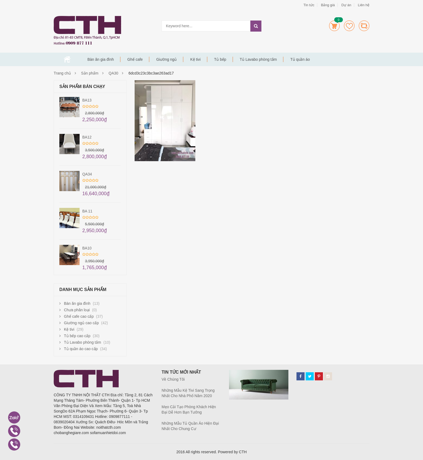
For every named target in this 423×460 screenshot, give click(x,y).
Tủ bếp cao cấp (77, 336)
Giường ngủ (166, 59)
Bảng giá (328, 5)
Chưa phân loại (77, 310)
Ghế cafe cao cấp (79, 316)
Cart (334, 26)
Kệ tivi (195, 59)
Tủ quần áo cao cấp (81, 349)
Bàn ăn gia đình (100, 59)
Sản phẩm (89, 73)
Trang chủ (67, 59)
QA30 (113, 73)
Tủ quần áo (300, 59)
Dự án (346, 5)
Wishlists (349, 26)
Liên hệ (363, 5)
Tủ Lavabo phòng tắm (258, 59)
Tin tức (308, 5)
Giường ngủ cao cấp (81, 323)
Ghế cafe (135, 59)
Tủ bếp (220, 59)
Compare (364, 26)
